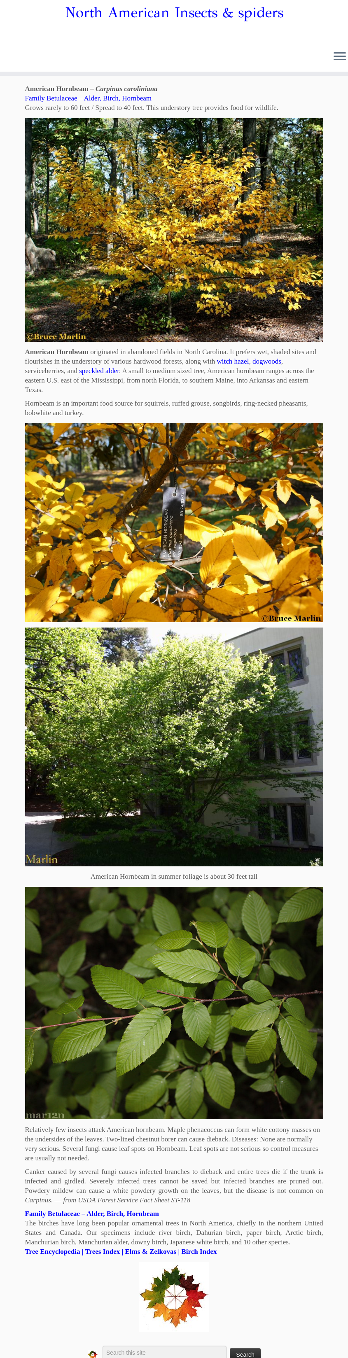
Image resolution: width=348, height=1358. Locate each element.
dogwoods (266, 361)
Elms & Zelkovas (150, 1251)
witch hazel (233, 361)
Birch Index (199, 1251)
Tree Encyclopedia (52, 1251)
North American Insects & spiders (174, 12)
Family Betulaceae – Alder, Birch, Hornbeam (88, 98)
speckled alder (99, 371)
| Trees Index (100, 1251)
